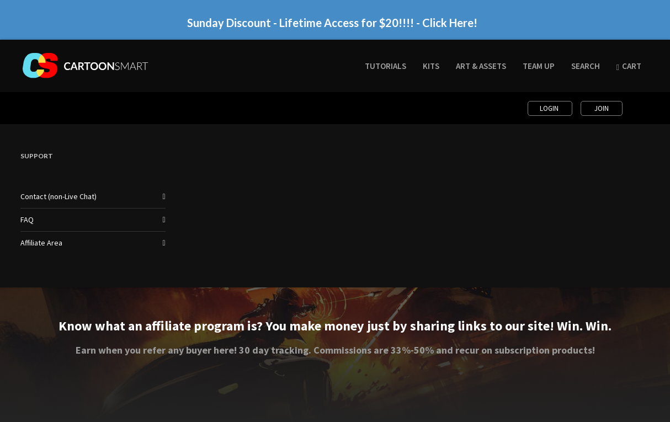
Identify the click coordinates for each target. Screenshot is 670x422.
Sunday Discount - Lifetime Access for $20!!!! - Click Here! (332, 22)
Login (550, 108)
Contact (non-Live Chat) (58, 196)
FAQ (27, 220)
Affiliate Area (41, 243)
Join (601, 108)
